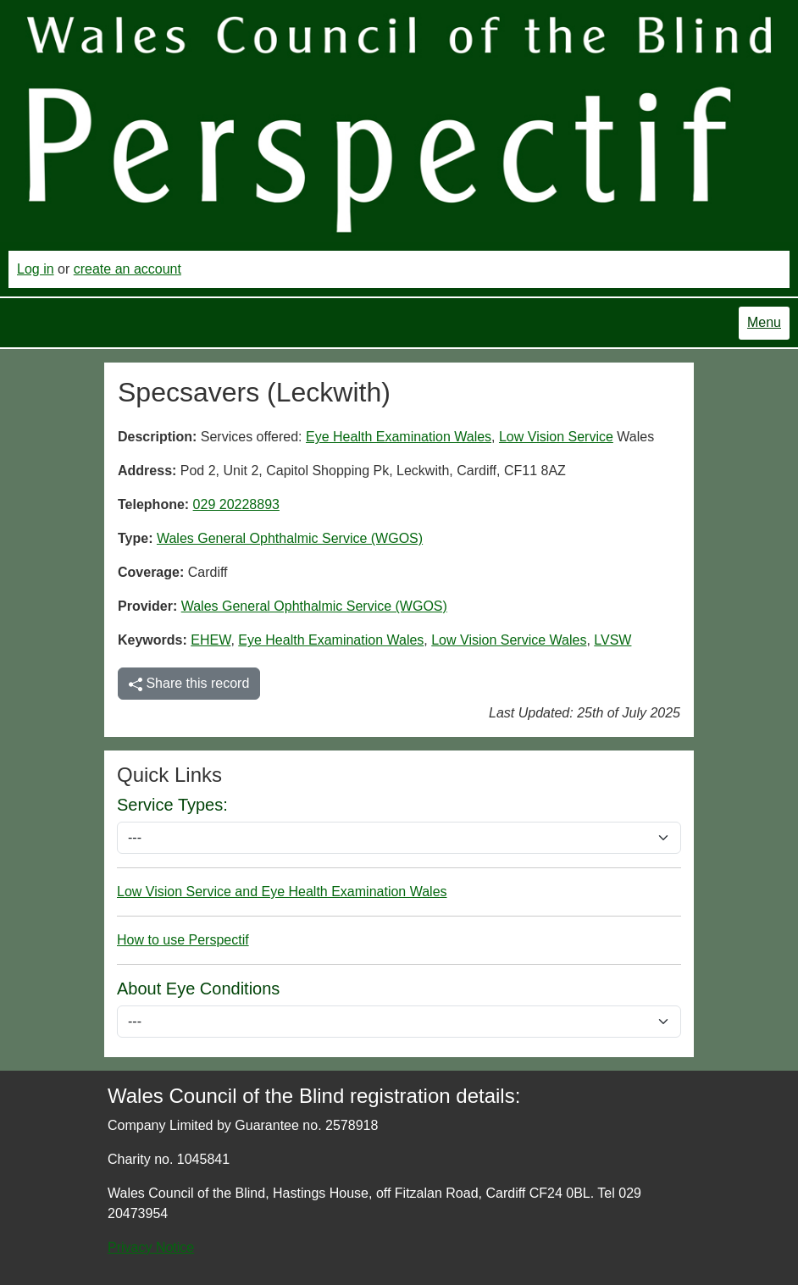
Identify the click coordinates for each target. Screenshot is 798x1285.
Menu (764, 322)
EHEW (210, 640)
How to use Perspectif (183, 940)
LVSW (612, 640)
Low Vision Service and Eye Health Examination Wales (282, 891)
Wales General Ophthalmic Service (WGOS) (290, 538)
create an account (127, 269)
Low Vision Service (556, 436)
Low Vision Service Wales (508, 640)
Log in (35, 269)
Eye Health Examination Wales (398, 436)
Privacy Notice (151, 1247)
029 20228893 (236, 504)
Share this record (189, 683)
